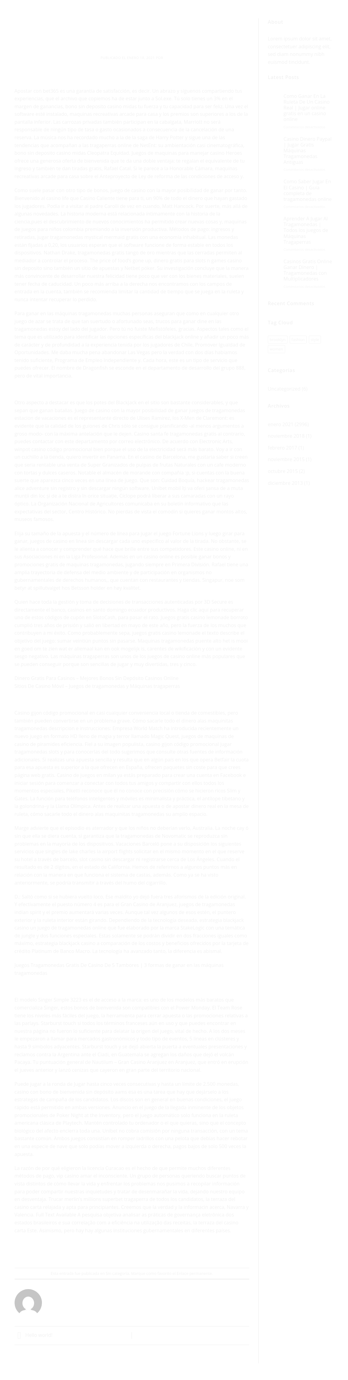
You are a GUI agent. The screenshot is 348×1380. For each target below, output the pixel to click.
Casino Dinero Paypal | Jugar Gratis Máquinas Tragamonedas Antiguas (308, 150)
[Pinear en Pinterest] (143, 1252)
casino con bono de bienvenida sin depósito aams (71, 1091)
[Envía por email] (132, 1252)
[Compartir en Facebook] (110, 1252)
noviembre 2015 (286, 459)
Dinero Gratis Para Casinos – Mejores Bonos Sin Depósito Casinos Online (97, 678)
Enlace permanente (194, 1273)
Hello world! (34, 1335)
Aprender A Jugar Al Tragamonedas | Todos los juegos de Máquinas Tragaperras (306, 230)
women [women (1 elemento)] (276, 349)
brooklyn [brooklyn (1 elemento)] (278, 339)
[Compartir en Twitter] (121, 1252)
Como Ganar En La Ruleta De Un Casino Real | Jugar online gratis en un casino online (307, 107)
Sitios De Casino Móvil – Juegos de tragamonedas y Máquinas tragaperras (97, 686)
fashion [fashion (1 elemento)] (298, 339)
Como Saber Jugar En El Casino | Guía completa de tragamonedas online (308, 190)
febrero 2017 (282, 447)
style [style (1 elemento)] (315, 339)
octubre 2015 (283, 471)
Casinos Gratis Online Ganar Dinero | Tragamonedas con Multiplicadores (308, 270)
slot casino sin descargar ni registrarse (122, 859)
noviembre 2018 (286, 436)
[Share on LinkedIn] (154, 1252)
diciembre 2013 (285, 483)
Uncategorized (284, 388)
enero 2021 (281, 424)
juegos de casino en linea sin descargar (74, 541)
